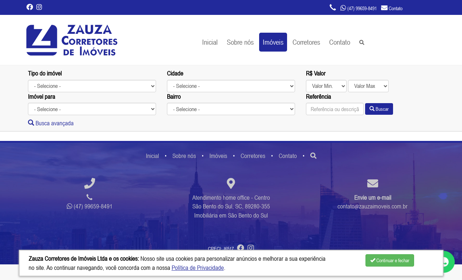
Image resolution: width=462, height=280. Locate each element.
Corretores (306, 42)
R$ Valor (316, 73)
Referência (318, 96)
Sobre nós (240, 42)
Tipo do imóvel (45, 73)
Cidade (175, 73)
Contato (339, 42)
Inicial (210, 42)
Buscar (379, 109)
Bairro (174, 96)
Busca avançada (51, 123)
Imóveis (273, 42)
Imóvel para (41, 96)
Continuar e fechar (389, 260)
